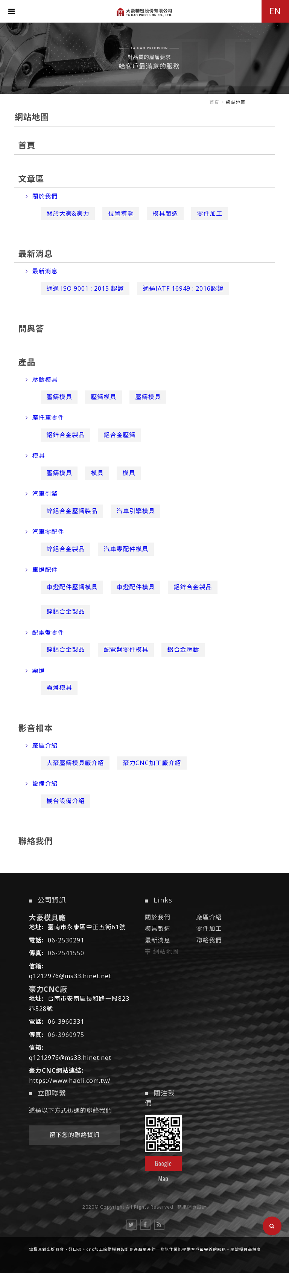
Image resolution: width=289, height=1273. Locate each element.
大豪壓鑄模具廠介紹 (75, 763)
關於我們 (42, 196)
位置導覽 (121, 213)
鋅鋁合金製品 (65, 549)
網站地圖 (166, 951)
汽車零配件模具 (125, 549)
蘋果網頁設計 (192, 1207)
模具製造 (165, 213)
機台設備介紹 (65, 801)
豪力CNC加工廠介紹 (152, 763)
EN (275, 11)
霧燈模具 (59, 687)
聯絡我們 (35, 840)
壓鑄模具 (42, 379)
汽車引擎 (42, 493)
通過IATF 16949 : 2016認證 (183, 288)
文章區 (31, 178)
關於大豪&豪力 (67, 213)
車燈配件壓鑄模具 (71, 587)
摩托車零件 (45, 417)
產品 (26, 361)
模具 (35, 455)
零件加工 (209, 213)
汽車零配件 (45, 531)
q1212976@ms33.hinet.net (70, 976)
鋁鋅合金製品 (65, 435)
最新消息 (35, 253)
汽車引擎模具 (135, 511)
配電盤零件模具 (125, 649)
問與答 (31, 328)
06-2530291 (66, 940)
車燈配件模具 (135, 587)
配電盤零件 (45, 632)
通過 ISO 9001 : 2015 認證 (85, 288)
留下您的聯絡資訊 (74, 1135)
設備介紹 (42, 783)
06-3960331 (66, 1021)
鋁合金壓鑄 (119, 435)
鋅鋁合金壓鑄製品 (71, 511)
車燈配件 (42, 570)
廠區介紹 (42, 745)
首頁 (214, 102)
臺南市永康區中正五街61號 (87, 927)
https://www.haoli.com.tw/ (70, 1080)
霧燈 (35, 670)
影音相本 (35, 727)
